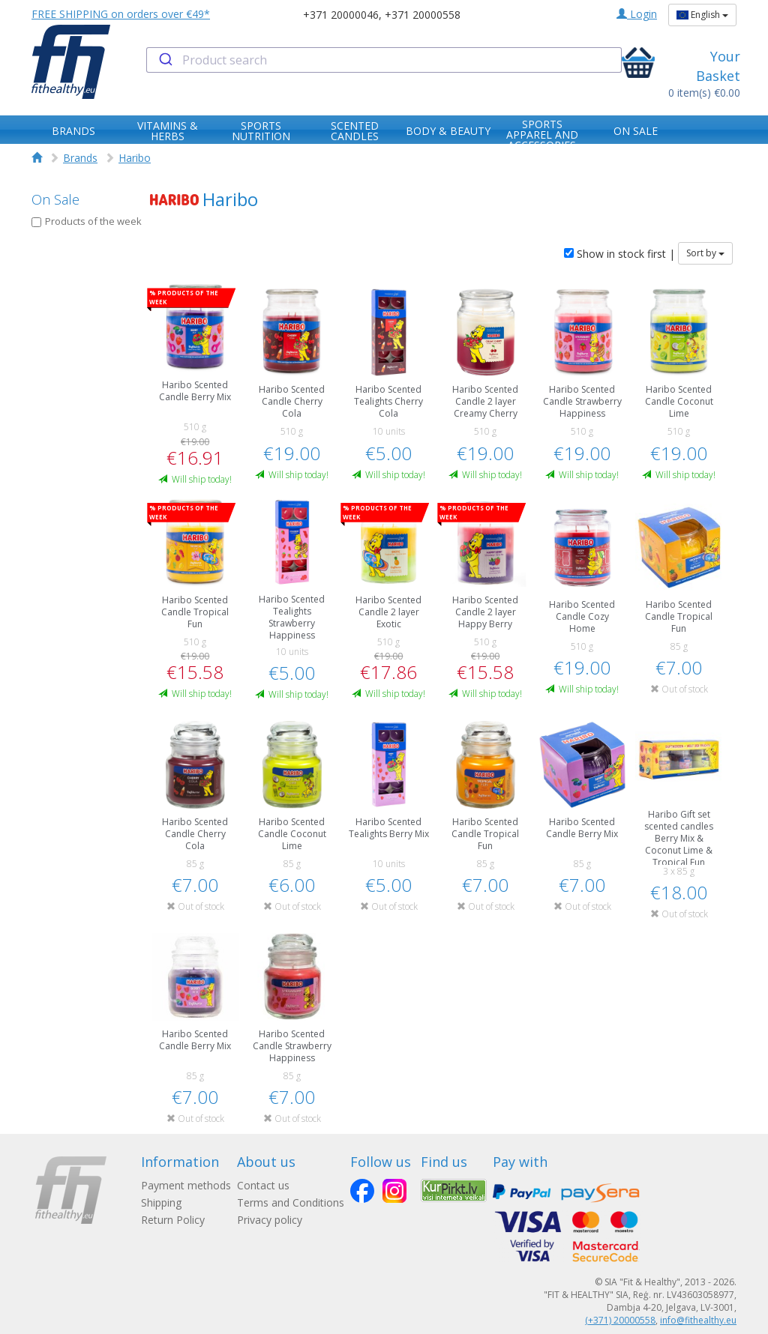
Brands (80, 158)
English (702, 14)
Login (636, 14)
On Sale (56, 199)
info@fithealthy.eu (698, 1320)
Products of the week (87, 221)
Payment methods (186, 1185)
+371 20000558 (422, 14)
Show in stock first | (619, 254)
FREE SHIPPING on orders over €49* (121, 14)
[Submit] (164, 60)
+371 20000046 (341, 14)
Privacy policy (269, 1220)
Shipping (161, 1202)
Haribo (134, 158)
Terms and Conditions (290, 1202)
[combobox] (383, 60)
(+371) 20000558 (620, 1320)
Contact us (263, 1185)
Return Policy (173, 1220)
